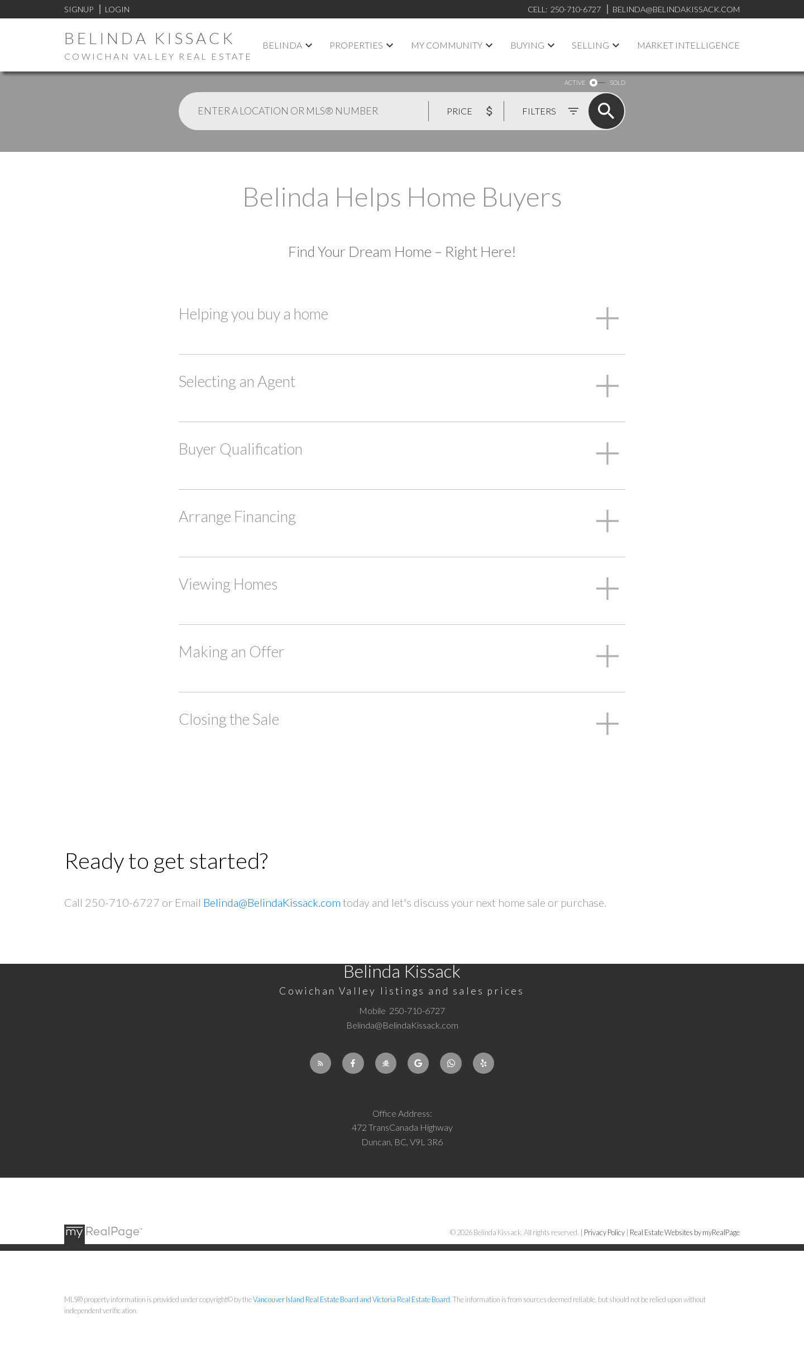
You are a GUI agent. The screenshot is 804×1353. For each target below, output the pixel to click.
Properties (356, 45)
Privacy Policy (604, 1232)
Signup (78, 9)
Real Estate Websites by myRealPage (685, 1232)
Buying (527, 45)
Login (117, 9)
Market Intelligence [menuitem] (688, 45)
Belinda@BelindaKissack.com (272, 902)
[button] (319, 1063)
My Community (446, 45)
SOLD (617, 82)
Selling (590, 45)
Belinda (282, 45)
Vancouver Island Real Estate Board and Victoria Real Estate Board (351, 1299)
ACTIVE (574, 82)
